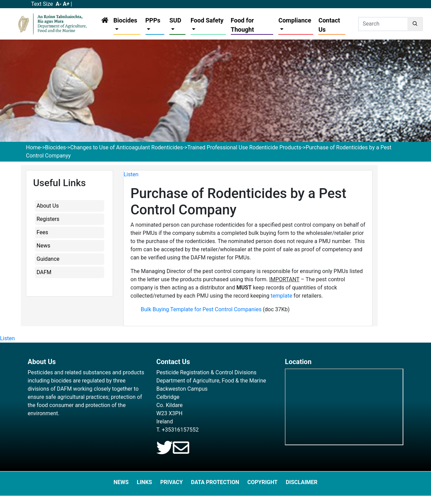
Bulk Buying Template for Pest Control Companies (201, 309)
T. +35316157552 (177, 429)
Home (33, 147)
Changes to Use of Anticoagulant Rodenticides (126, 147)
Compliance (294, 20)
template (281, 295)
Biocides (125, 20)
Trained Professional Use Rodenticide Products (244, 147)
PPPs (153, 20)
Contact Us (329, 25)
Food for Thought (242, 25)
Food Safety (207, 20)
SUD (175, 20)
